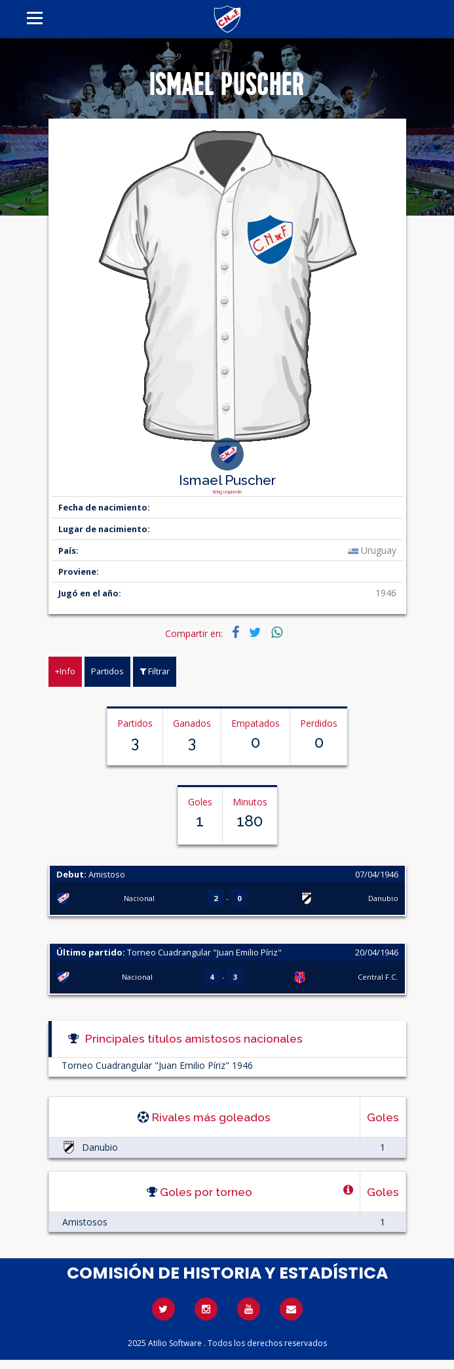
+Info (65, 671)
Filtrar (155, 671)
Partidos (107, 671)
